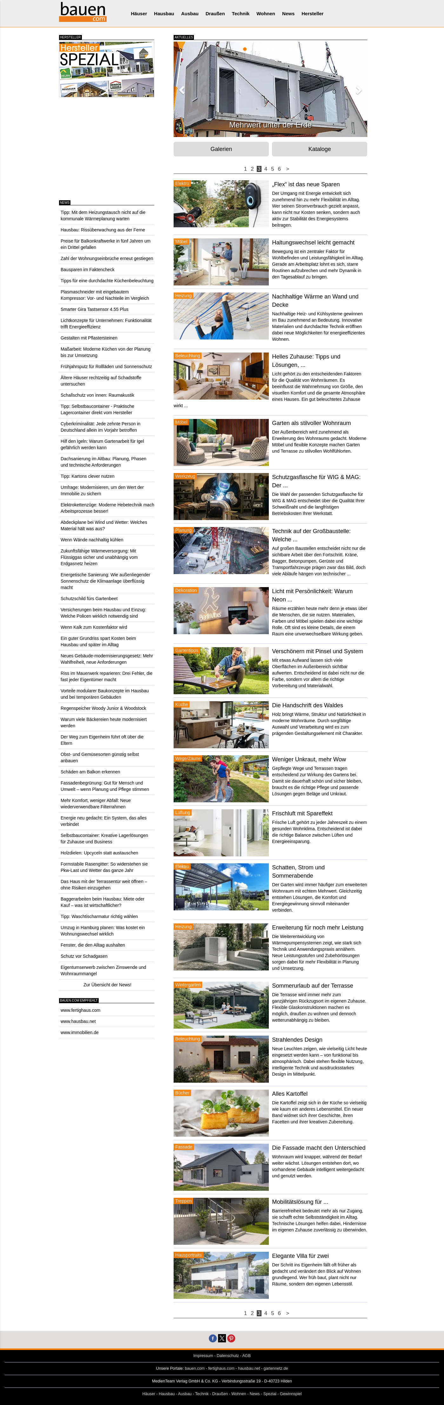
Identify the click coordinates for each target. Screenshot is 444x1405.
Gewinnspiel (291, 1394)
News (288, 13)
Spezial (269, 1394)
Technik (241, 13)
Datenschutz (228, 1356)
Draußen (215, 13)
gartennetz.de (275, 1368)
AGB (246, 1356)
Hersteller (312, 13)
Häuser (139, 13)
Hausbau (164, 13)
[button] (181, 88)
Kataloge (319, 149)
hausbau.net (249, 1368)
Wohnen (265, 13)
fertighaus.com (221, 1368)
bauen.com (195, 1368)
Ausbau (190, 13)
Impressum (203, 1356)
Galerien (221, 149)
